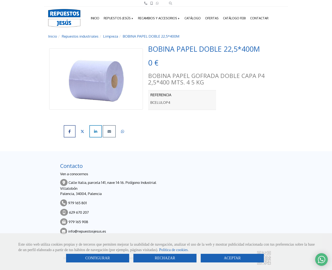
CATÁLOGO (193, 18)
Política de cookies (173, 250)
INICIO (95, 18)
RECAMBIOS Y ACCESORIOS (159, 18)
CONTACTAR (259, 18)
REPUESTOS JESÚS (119, 18)
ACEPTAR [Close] (232, 258)
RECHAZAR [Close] (165, 258)
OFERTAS (212, 18)
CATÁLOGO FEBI (234, 18)
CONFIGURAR (97, 258)
